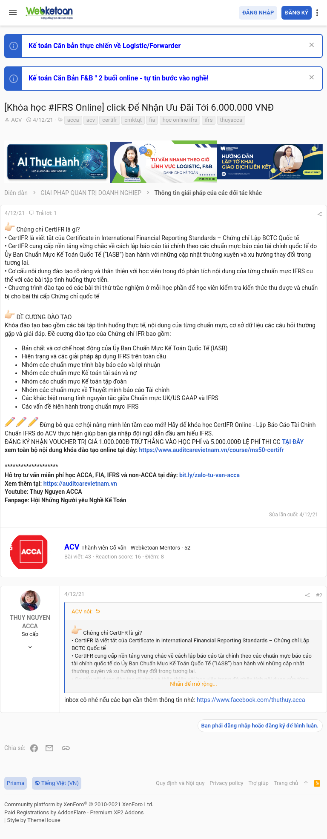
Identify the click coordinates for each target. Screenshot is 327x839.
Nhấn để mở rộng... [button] (193, 684)
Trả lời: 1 (43, 213)
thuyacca (231, 120)
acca (73, 120)
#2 (319, 595)
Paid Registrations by (73, 812)
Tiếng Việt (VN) (56, 783)
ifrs (209, 120)
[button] (12, 13)
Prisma (15, 783)
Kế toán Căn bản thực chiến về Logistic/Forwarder (105, 46)
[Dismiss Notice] (311, 45)
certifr (109, 120)
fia (152, 120)
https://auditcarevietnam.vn (80, 483)
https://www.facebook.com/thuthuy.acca (251, 699)
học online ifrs (180, 120)
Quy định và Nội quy (180, 783)
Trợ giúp (259, 783)
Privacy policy (226, 783)
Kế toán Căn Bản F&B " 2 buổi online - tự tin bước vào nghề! (119, 78)
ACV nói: (82, 611)
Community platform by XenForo (78, 804)
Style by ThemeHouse (33, 820)
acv (90, 120)
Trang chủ (286, 783)
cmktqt (133, 120)
